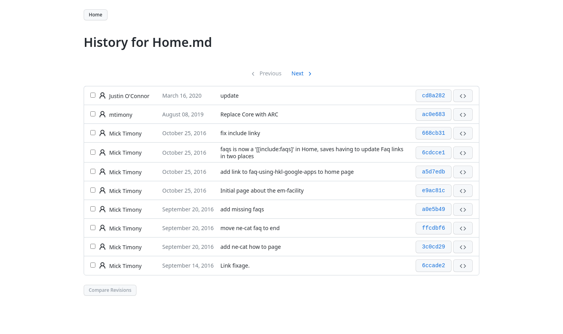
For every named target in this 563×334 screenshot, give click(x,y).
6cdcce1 (433, 153)
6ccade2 (433, 266)
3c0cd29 (433, 247)
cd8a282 (433, 96)
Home (95, 14)
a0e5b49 (433, 209)
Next (298, 73)
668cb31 (433, 133)
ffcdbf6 (433, 228)
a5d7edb (433, 172)
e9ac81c (433, 191)
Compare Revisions (110, 290)
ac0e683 (433, 114)
